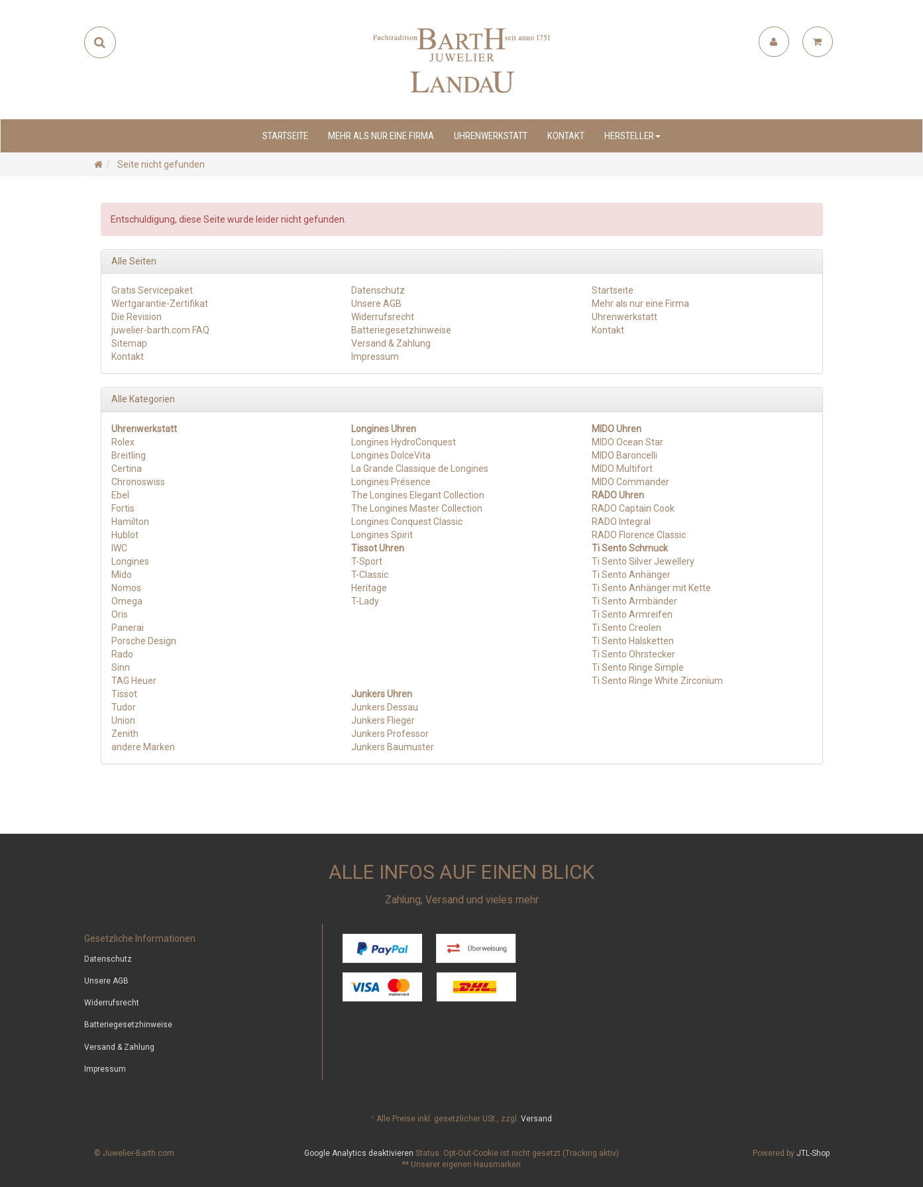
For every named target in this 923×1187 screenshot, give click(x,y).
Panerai (127, 627)
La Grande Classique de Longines (419, 468)
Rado (122, 654)
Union (123, 720)
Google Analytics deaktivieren (358, 1153)
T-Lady (365, 601)
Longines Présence (391, 482)
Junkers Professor (390, 733)
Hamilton (130, 521)
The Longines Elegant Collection (417, 495)
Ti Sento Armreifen (632, 614)
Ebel (120, 495)
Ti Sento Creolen (626, 627)
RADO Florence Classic (639, 535)
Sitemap (129, 343)
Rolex (123, 442)
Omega (126, 601)
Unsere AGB (376, 303)
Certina (126, 468)
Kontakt (565, 136)
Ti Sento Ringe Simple (638, 667)
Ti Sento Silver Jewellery (643, 561)
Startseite (285, 136)
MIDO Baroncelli (624, 455)
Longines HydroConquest (403, 442)
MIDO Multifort (622, 468)
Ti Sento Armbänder (634, 601)
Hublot (124, 535)
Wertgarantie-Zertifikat (159, 303)
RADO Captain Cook (633, 508)
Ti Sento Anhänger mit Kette (651, 588)
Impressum (375, 356)
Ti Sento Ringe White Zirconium (657, 680)
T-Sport (366, 561)
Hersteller (632, 136)
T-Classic (369, 574)
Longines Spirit (382, 535)
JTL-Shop (813, 1153)
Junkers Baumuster (392, 747)
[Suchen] (99, 42)
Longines (130, 561)
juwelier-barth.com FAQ (160, 330)
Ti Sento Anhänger (631, 574)
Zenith (124, 733)
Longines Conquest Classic (406, 521)
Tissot (124, 694)
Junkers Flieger (383, 720)
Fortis (123, 508)
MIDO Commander (630, 482)
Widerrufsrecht (382, 316)
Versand (536, 1118)
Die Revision (136, 316)
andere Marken (143, 747)
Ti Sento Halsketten (633, 641)
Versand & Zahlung (391, 343)
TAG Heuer (133, 680)
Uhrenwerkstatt (490, 136)
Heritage (369, 588)
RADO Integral (621, 521)
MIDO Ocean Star (627, 442)
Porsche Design (143, 641)
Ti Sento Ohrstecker (633, 654)
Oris (119, 614)
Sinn (120, 667)
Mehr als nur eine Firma (381, 136)
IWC (119, 548)
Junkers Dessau (384, 707)
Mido (121, 574)
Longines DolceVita (391, 455)
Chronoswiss (138, 482)
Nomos (126, 588)
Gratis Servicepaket (152, 290)
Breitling (128, 455)
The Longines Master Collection (416, 508)
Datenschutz (378, 290)
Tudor (123, 707)
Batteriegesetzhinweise (401, 330)
